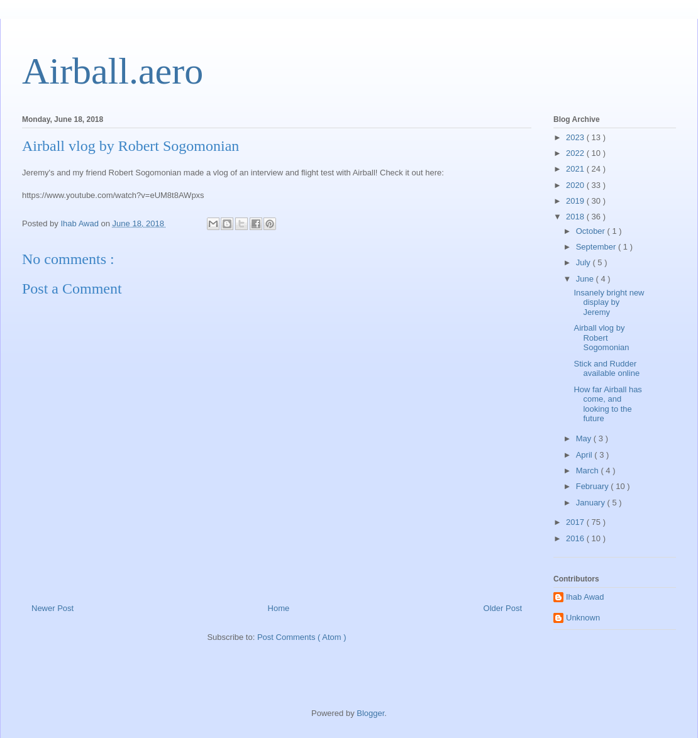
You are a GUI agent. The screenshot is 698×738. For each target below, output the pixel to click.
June (586, 279)
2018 (576, 216)
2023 (576, 137)
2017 (576, 522)
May (585, 438)
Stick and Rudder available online (606, 368)
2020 (576, 185)
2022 (576, 153)
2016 (576, 538)
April (585, 455)
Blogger (370, 713)
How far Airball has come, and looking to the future (607, 404)
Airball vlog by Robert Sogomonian (601, 337)
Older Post (503, 608)
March (588, 470)
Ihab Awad (585, 597)
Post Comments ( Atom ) (301, 637)
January (591, 502)
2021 (576, 168)
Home (279, 608)
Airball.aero (112, 71)
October (591, 231)
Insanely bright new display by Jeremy (608, 302)
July (584, 262)
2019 (576, 201)
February (593, 486)
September (597, 246)
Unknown (583, 617)
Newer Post (52, 608)
